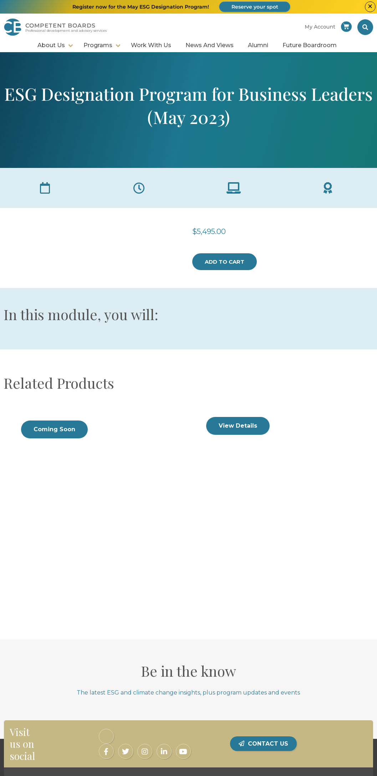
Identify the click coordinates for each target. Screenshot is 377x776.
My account (320, 27)
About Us (51, 45)
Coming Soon (54, 429)
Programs (97, 45)
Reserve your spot (254, 7)
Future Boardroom (309, 45)
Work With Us (151, 45)
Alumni (258, 45)
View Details (238, 425)
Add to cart (224, 261)
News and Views (209, 45)
